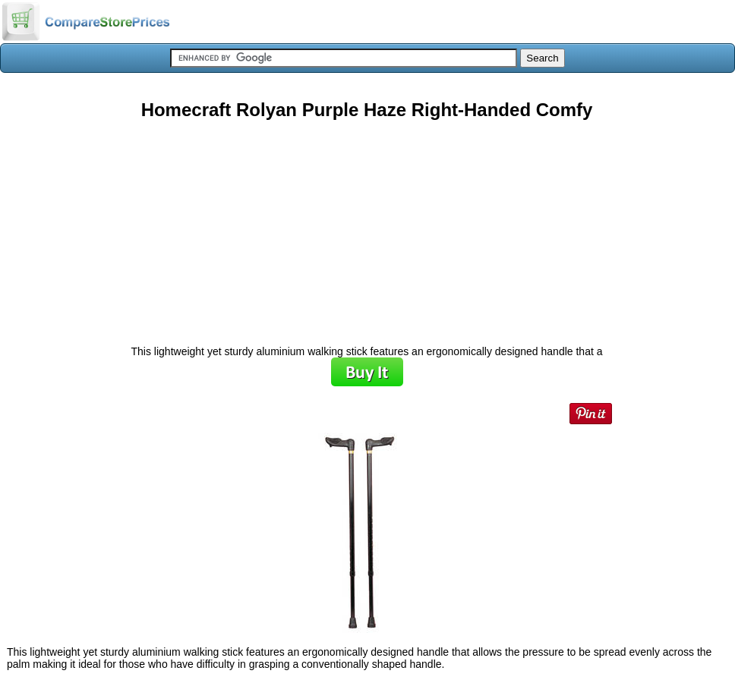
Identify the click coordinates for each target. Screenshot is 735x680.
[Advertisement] (366, 227)
